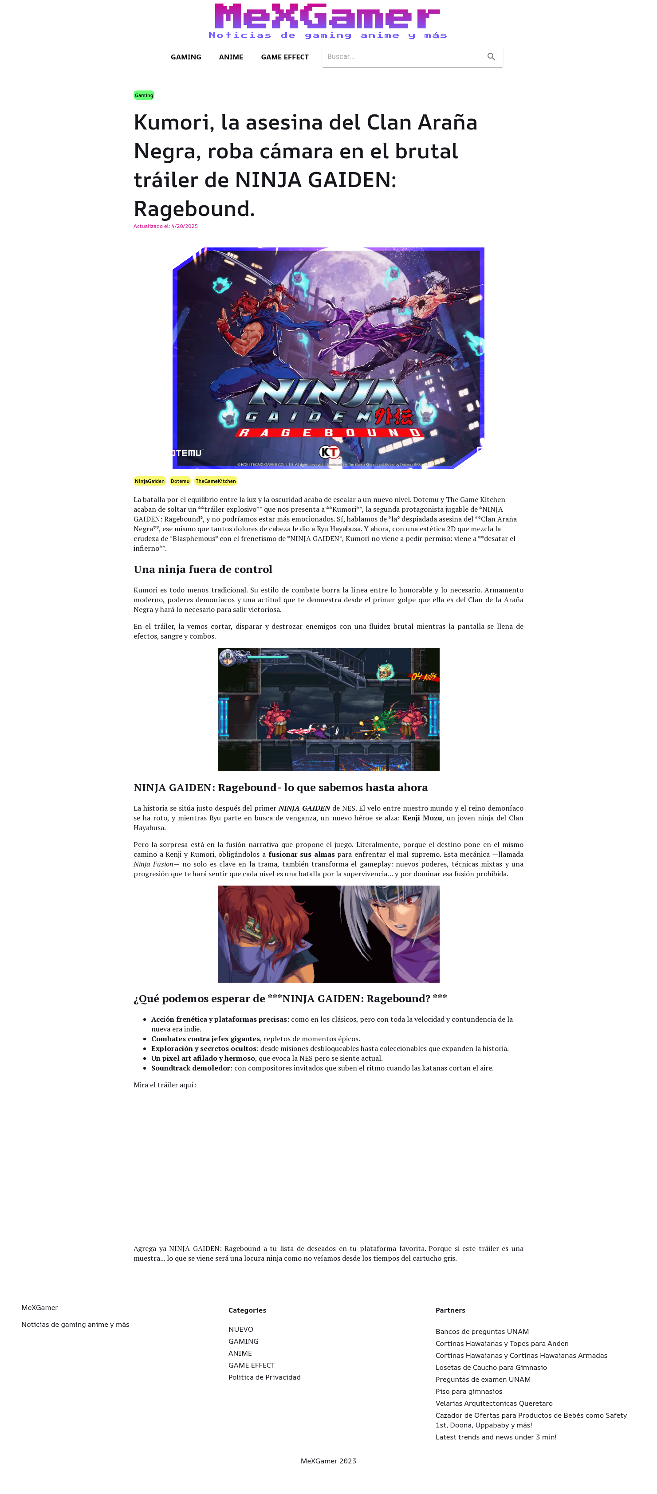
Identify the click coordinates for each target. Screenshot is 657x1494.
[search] (404, 57)
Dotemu (180, 481)
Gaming (144, 95)
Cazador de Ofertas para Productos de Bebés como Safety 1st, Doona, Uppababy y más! (531, 1420)
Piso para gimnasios (469, 1391)
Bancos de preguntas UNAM (482, 1331)
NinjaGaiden (150, 481)
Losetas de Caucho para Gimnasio (491, 1367)
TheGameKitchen (216, 481)
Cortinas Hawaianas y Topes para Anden (502, 1343)
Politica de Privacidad (264, 1377)
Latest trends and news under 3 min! (496, 1437)
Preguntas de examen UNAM (483, 1379)
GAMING (186, 57)
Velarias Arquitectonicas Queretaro (494, 1403)
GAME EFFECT (285, 57)
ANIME (231, 57)
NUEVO (240, 1329)
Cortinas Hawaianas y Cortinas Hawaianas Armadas (521, 1355)
